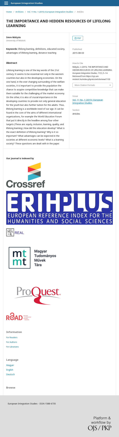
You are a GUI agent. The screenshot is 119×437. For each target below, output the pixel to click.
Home (9, 11)
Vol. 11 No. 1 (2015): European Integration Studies (50, 11)
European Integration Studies (27, 3)
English (9, 369)
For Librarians (12, 346)
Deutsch (10, 374)
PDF (79, 38)
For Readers (12, 337)
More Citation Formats (85, 85)
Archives (19, 11)
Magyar (10, 365)
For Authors (11, 342)
